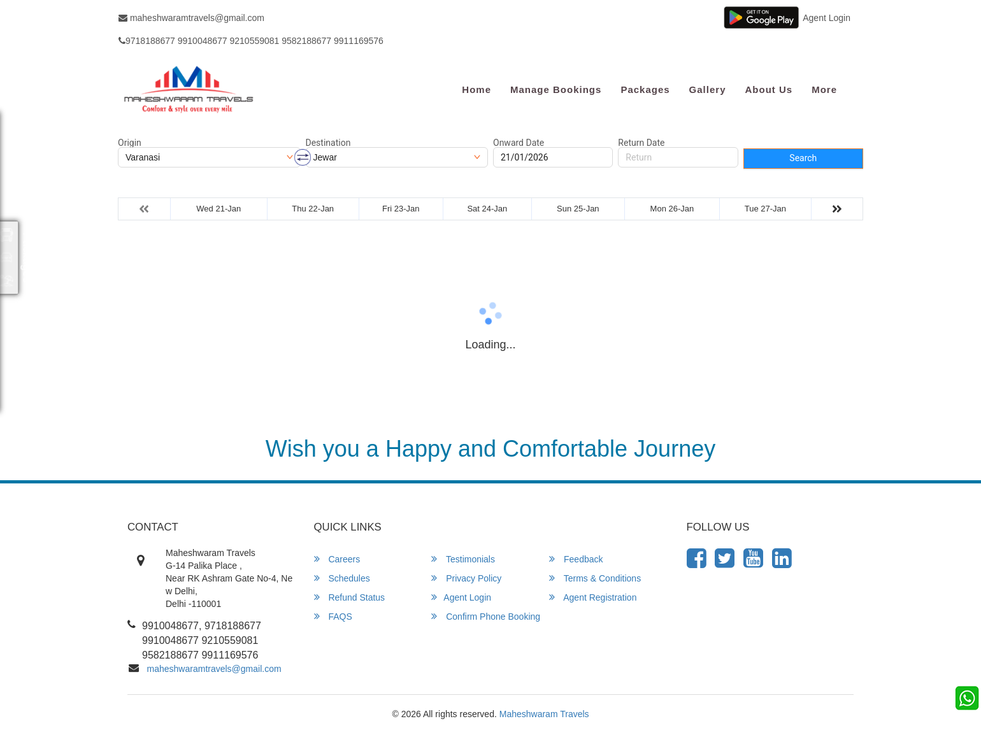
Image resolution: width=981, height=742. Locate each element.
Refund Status (349, 597)
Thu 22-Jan (313, 208)
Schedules (342, 578)
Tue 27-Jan (765, 208)
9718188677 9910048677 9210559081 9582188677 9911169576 (250, 41)
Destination (328, 142)
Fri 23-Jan (401, 208)
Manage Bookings (555, 89)
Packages (645, 89)
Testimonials (463, 558)
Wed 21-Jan (218, 208)
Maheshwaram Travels (544, 714)
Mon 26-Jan (672, 208)
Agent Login (826, 18)
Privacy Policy (466, 578)
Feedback (576, 558)
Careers (337, 558)
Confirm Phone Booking (485, 616)
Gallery (707, 89)
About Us (768, 89)
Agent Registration (592, 597)
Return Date (641, 142)
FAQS (333, 616)
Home (476, 89)
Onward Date (518, 142)
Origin (129, 142)
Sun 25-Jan (578, 208)
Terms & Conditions (595, 578)
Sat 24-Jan (487, 208)
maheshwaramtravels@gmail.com (191, 18)
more (824, 89)
